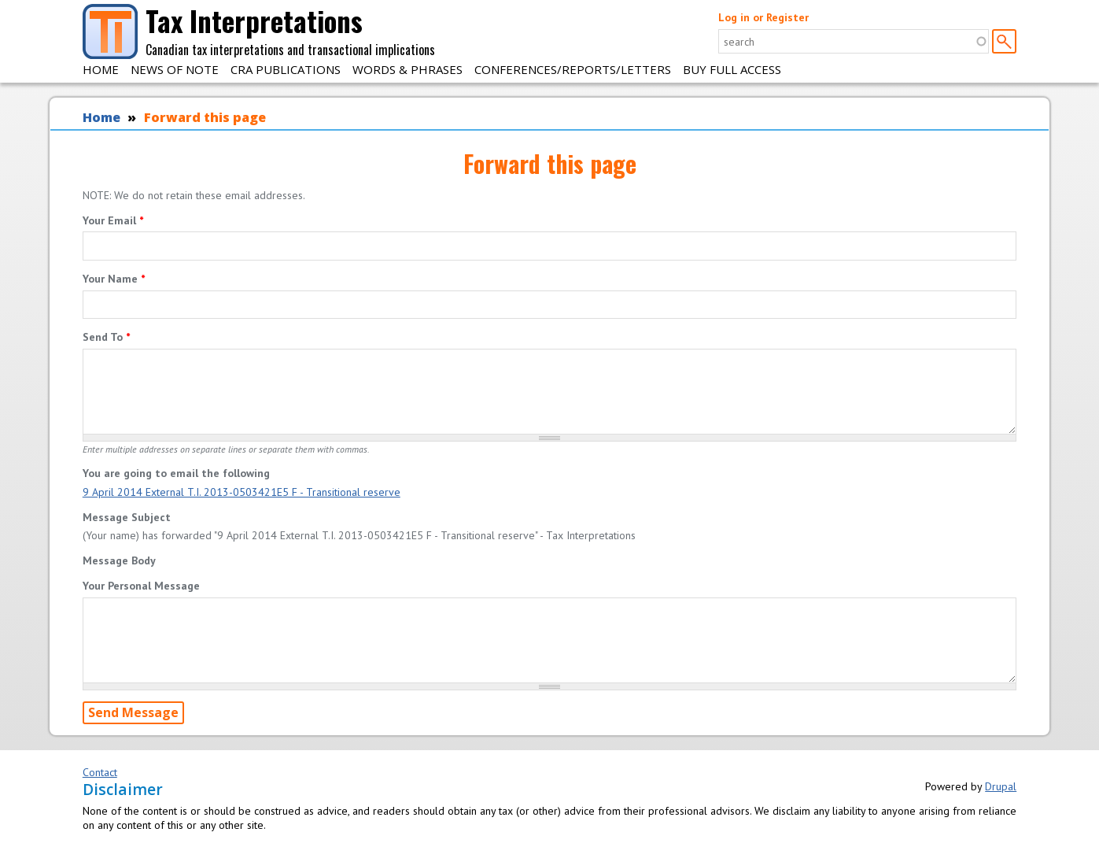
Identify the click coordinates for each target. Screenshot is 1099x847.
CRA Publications (285, 69)
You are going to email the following (176, 473)
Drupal (1000, 786)
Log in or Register (763, 17)
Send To (106, 337)
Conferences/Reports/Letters (572, 69)
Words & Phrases (407, 69)
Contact (100, 772)
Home (101, 69)
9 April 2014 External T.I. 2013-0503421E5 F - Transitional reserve (241, 492)
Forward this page (205, 117)
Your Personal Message (141, 586)
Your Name (114, 279)
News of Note (175, 69)
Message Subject (127, 517)
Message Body (119, 560)
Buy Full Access (732, 69)
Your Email (113, 220)
